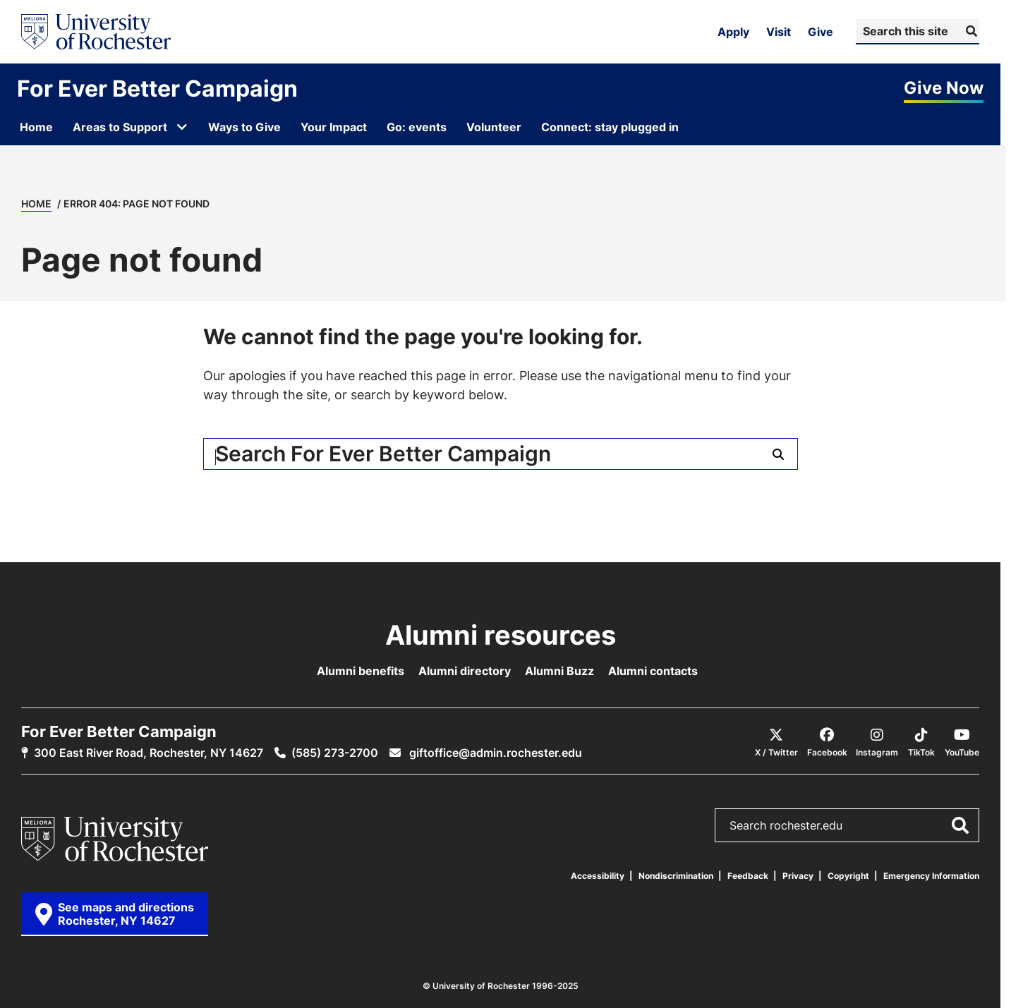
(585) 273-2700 (334, 752)
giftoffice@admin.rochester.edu (494, 752)
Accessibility (597, 876)
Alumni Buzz (559, 671)
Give (820, 32)
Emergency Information (931, 876)
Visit (778, 32)
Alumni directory (464, 671)
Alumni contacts (653, 671)
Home (36, 203)
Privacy (797, 876)
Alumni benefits (360, 671)
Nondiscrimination (675, 876)
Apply (733, 32)
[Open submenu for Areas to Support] (182, 127)
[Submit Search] (969, 31)
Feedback (747, 876)
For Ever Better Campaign (157, 88)
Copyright (848, 876)
